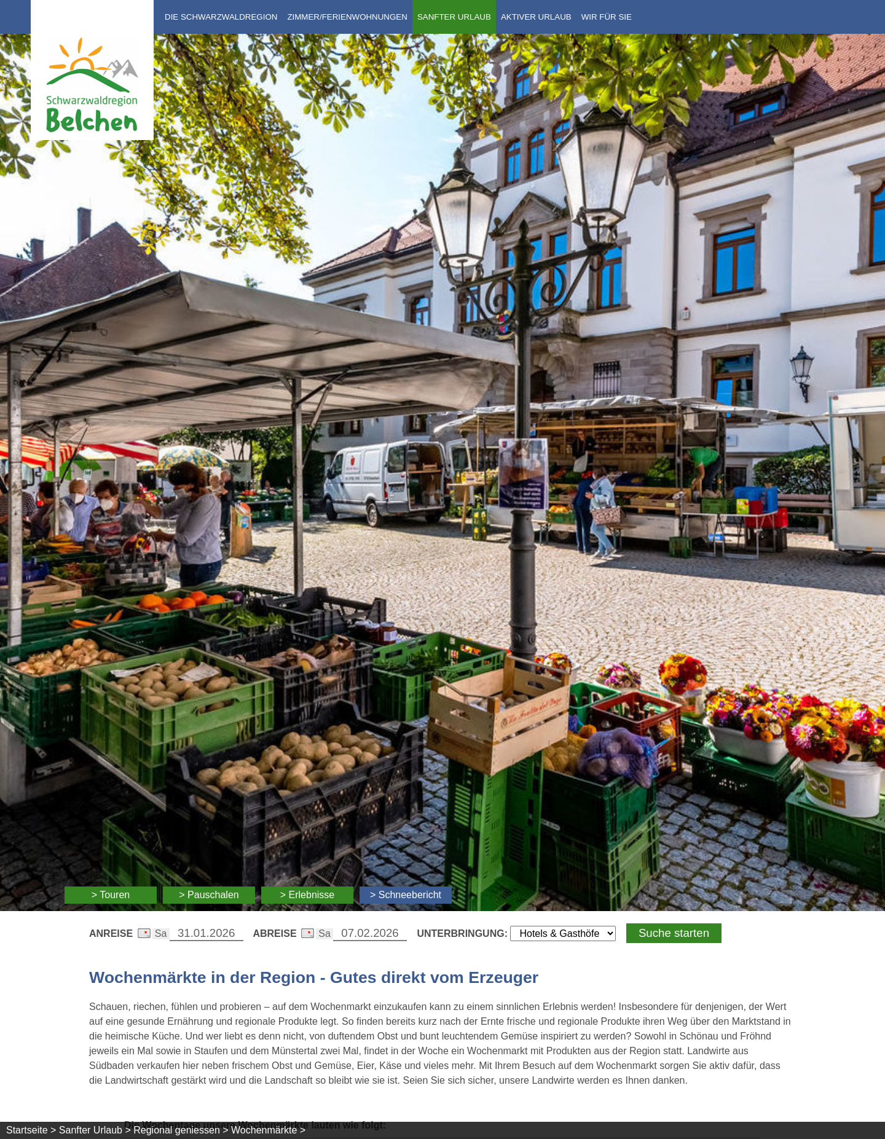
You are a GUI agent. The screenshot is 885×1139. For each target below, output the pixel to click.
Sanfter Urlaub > (95, 1130)
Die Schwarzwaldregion (221, 17)
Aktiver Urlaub (536, 17)
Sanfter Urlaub (454, 17)
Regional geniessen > (180, 1130)
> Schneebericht (405, 895)
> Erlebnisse (307, 895)
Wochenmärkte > (268, 1130)
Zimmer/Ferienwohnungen (347, 17)
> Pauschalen (208, 895)
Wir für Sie (606, 17)
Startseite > (31, 1130)
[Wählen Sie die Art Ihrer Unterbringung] (563, 933)
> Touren (111, 895)
